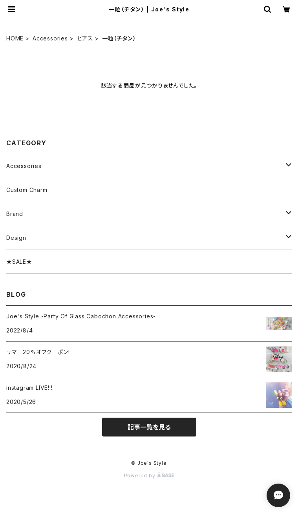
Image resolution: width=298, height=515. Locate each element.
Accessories (50, 38)
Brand (14, 213)
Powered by (149, 475)
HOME (15, 38)
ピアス (85, 38)
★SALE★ (19, 261)
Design (16, 237)
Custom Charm (27, 189)
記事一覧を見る (149, 427)
